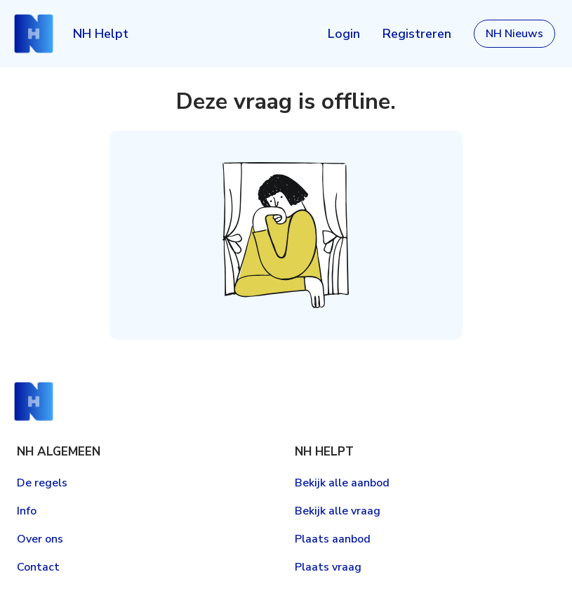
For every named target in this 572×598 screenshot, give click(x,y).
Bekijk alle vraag (337, 511)
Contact (38, 567)
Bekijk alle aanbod (342, 483)
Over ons (40, 539)
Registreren (417, 33)
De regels (42, 483)
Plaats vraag (328, 567)
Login (344, 33)
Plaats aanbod (333, 539)
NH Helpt (100, 33)
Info (26, 511)
